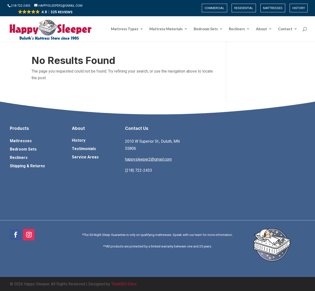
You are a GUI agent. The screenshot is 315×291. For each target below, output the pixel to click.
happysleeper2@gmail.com (148, 159)
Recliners (237, 29)
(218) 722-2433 (138, 170)
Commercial (214, 8)
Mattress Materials (166, 29)
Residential (243, 8)
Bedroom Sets (206, 29)
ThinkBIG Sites (124, 284)
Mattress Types (124, 29)
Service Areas (85, 157)
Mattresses (273, 8)
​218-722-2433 (21, 5)
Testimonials (84, 148)
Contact (285, 29)
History (298, 8)
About (261, 29)
